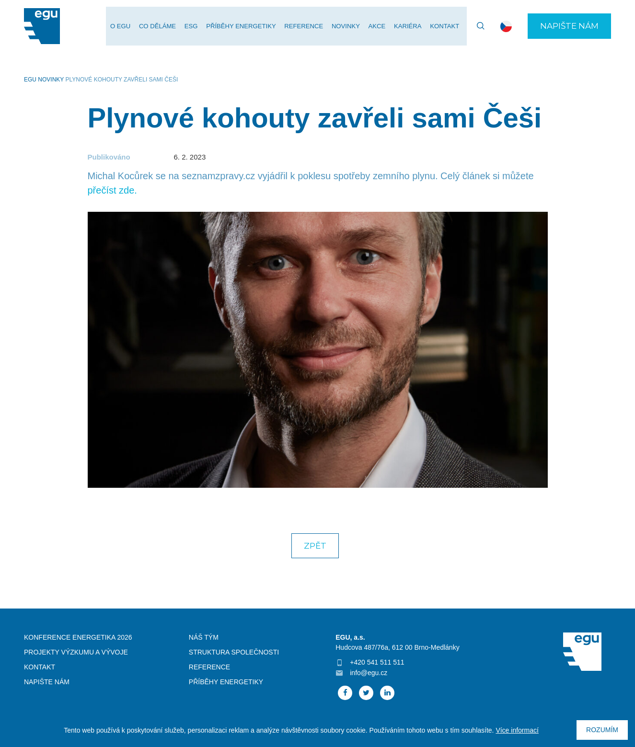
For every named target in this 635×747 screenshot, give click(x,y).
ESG (198, 26)
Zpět (315, 546)
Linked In (387, 693)
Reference (308, 26)
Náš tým (204, 637)
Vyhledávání (476, 26)
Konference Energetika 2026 (78, 637)
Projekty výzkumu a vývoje (76, 652)
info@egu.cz (368, 673)
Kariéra (409, 26)
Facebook (345, 693)
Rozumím (602, 730)
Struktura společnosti (234, 652)
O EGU (129, 26)
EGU (30, 79)
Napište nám (569, 26)
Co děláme (165, 26)
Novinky (349, 26)
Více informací (517, 730)
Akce (379, 26)
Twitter (366, 693)
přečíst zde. (112, 190)
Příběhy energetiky (246, 26)
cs (506, 26)
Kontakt (445, 26)
